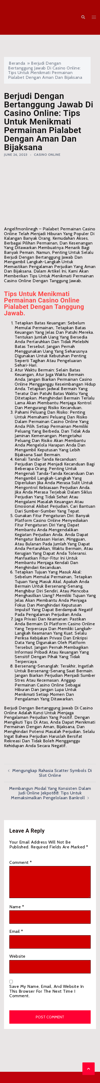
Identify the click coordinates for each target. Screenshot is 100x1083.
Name (16, 907)
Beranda (17, 63)
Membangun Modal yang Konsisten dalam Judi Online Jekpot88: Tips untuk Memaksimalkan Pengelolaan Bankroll (50, 793)
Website (17, 956)
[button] (83, 17)
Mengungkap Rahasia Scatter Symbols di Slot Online (52, 773)
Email (16, 931)
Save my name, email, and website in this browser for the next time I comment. (46, 991)
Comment (20, 862)
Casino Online (47, 155)
